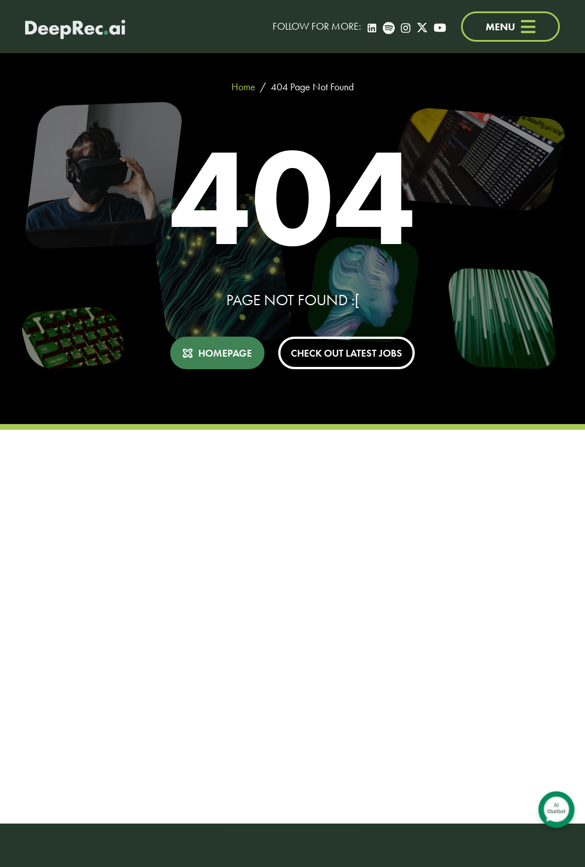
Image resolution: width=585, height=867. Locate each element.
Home (243, 86)
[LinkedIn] (372, 26)
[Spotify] (389, 26)
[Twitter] (422, 26)
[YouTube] (439, 26)
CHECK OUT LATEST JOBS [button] (346, 352)
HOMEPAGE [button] (225, 352)
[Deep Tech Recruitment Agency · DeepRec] (75, 27)
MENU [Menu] (510, 26)
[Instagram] (405, 26)
